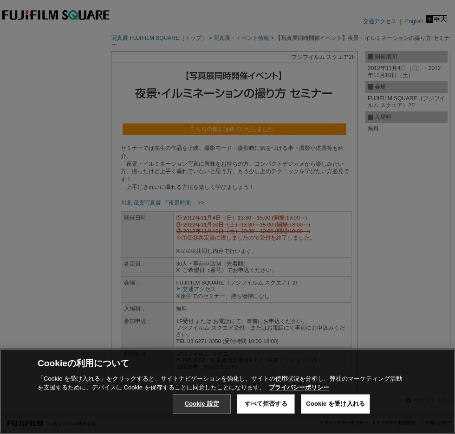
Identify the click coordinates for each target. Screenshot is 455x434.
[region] (227, 391)
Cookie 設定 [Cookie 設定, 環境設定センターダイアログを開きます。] (202, 403)
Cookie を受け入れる (335, 403)
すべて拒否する (266, 403)
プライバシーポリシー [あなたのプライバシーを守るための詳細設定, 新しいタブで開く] (299, 387)
